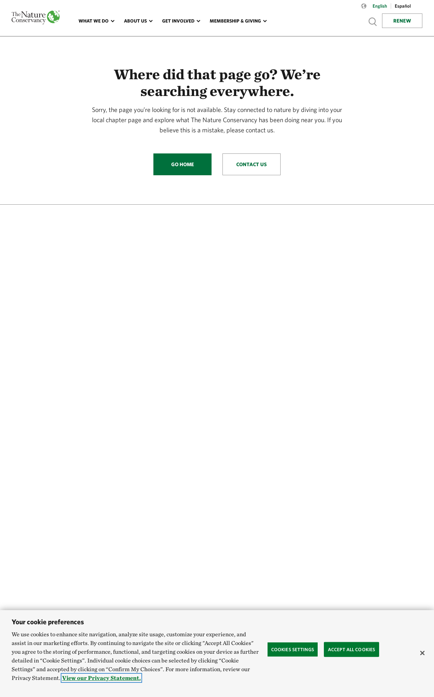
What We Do (94, 21)
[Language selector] (364, 10)
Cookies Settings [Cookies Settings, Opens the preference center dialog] (292, 649)
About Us (135, 21)
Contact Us (251, 164)
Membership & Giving (235, 21)
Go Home (182, 164)
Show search (373, 21)
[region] (217, 653)
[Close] (422, 653)
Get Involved (178, 21)
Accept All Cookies (351, 649)
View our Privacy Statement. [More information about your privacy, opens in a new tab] (101, 677)
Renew (402, 21)
